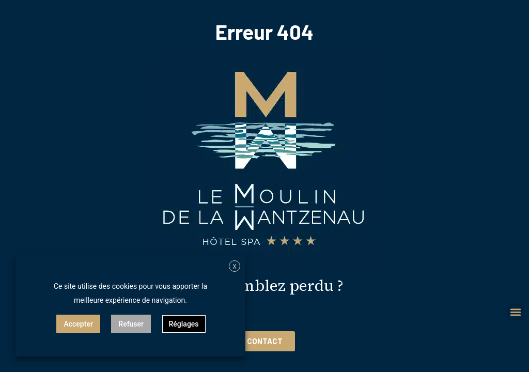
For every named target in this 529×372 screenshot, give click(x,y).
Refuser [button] (131, 324)
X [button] (234, 266)
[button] (515, 312)
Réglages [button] (184, 324)
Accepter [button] (78, 324)
